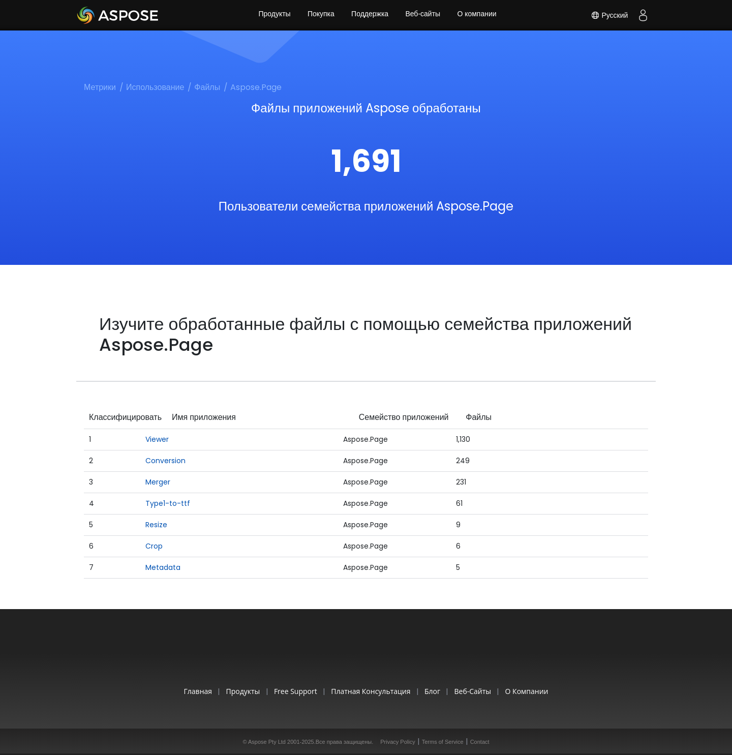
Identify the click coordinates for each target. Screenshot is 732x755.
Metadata (162, 567)
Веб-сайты (423, 15)
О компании (478, 15)
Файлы (207, 87)
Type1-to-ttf (167, 503)
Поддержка (369, 15)
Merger (157, 482)
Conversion (165, 461)
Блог (436, 691)
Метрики (100, 87)
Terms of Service (443, 742)
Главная (186, 691)
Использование (155, 87)
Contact (480, 742)
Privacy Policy (397, 742)
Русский (609, 15)
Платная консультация (370, 691)
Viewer (157, 439)
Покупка (320, 15)
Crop (154, 546)
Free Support (291, 691)
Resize (156, 525)
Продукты (273, 15)
